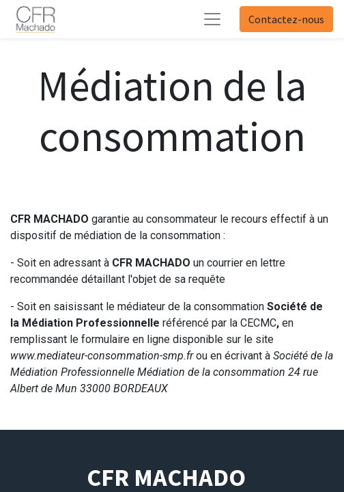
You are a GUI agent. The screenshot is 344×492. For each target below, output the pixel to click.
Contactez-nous (286, 19)
